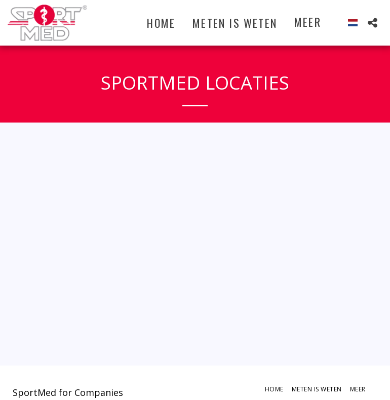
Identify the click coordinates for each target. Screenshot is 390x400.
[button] (372, 22)
